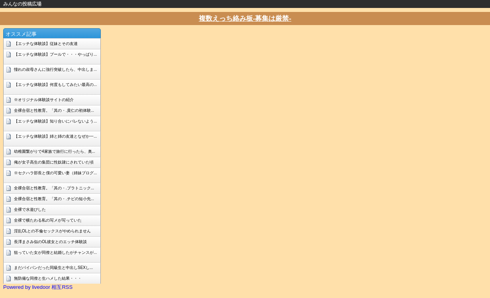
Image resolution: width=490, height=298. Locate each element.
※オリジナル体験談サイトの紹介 (44, 99)
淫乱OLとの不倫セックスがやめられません (52, 231)
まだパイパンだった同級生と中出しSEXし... (53, 267)
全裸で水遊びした (30, 209)
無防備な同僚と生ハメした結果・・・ (48, 278)
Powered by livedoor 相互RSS (38, 287)
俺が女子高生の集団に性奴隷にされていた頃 (54, 162)
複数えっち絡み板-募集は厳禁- (245, 18)
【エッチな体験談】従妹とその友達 (46, 43)
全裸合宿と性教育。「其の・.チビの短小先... (54, 199)
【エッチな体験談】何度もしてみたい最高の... (55, 84)
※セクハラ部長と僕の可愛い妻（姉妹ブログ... (55, 173)
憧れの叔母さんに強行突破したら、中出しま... (55, 69)
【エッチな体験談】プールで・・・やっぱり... (55, 54)
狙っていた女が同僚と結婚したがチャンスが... (55, 252)
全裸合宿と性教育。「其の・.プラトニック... (54, 188)
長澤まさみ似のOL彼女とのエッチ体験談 (50, 242)
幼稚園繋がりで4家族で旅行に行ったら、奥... (54, 151)
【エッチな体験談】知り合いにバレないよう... (55, 121)
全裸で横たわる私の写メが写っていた (48, 220)
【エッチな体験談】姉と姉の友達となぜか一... (55, 136)
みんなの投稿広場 (22, 4)
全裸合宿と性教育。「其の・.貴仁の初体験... (54, 110)
